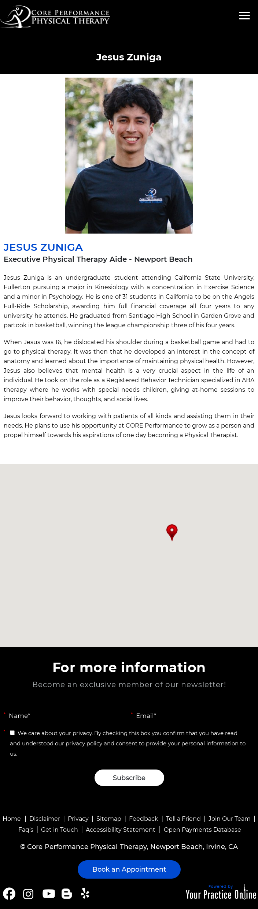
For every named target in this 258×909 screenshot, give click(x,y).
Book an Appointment (129, 869)
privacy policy (84, 743)
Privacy (78, 818)
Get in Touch (59, 829)
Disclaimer (44, 818)
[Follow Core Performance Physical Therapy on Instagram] (28, 893)
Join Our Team (230, 818)
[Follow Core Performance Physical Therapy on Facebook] (9, 893)
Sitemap (108, 818)
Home (12, 818)
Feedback (143, 818)
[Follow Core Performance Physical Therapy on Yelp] (86, 893)
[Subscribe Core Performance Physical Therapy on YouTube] (48, 893)
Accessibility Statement (120, 829)
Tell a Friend (183, 818)
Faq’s (25, 829)
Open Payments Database (202, 829)
